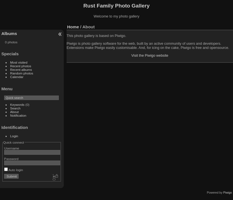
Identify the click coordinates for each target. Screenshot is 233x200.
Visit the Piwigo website (149, 55)
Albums (9, 33)
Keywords (17, 104)
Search (15, 108)
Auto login (13, 170)
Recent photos (20, 66)
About (14, 112)
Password (11, 159)
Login (14, 136)
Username (11, 148)
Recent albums (21, 69)
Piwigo (227, 192)
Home (73, 26)
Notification (18, 115)
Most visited (18, 62)
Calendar (17, 77)
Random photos (21, 73)
